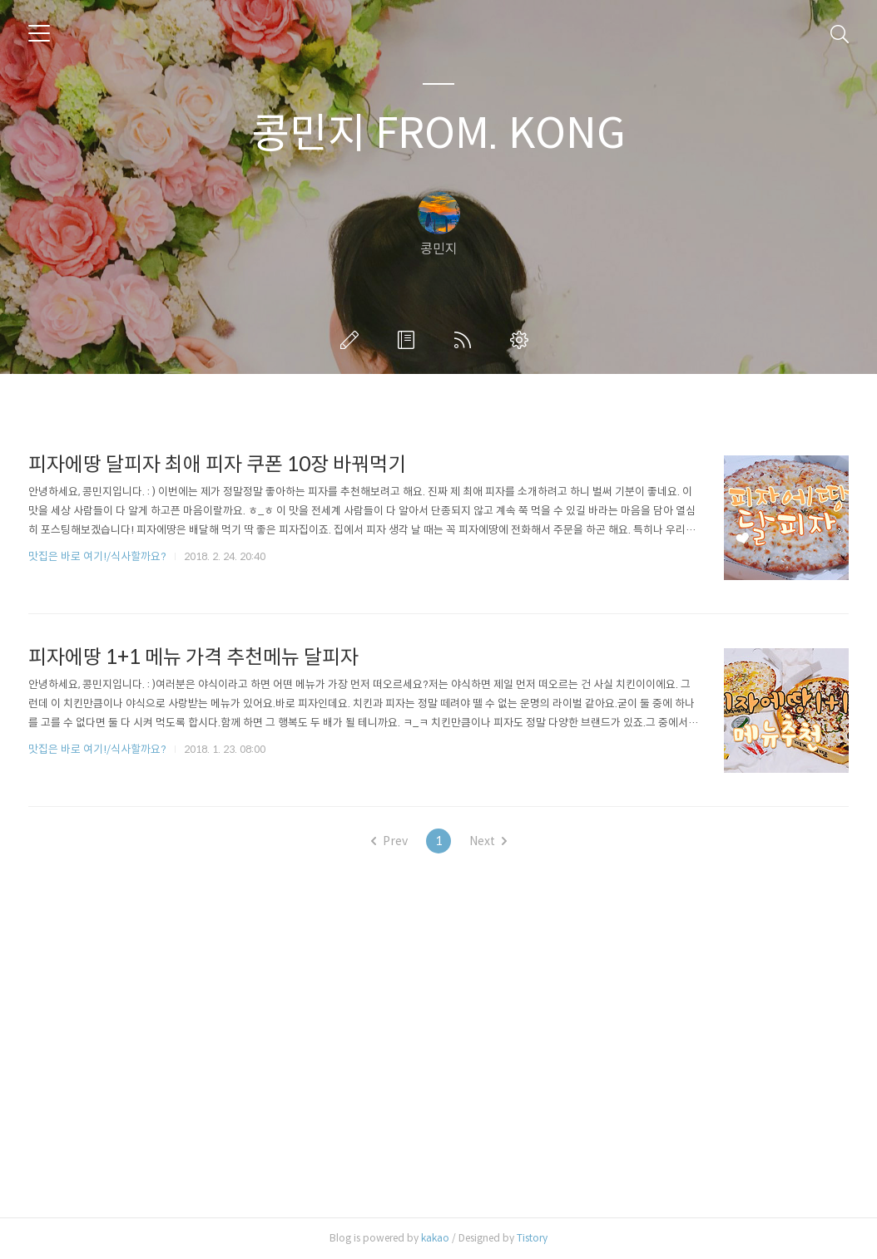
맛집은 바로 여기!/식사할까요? (97, 556)
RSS (466, 340)
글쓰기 (353, 340)
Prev (389, 841)
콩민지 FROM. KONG (438, 133)
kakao (435, 1238)
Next (488, 841)
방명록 (409, 340)
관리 (523, 340)
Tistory (532, 1238)
